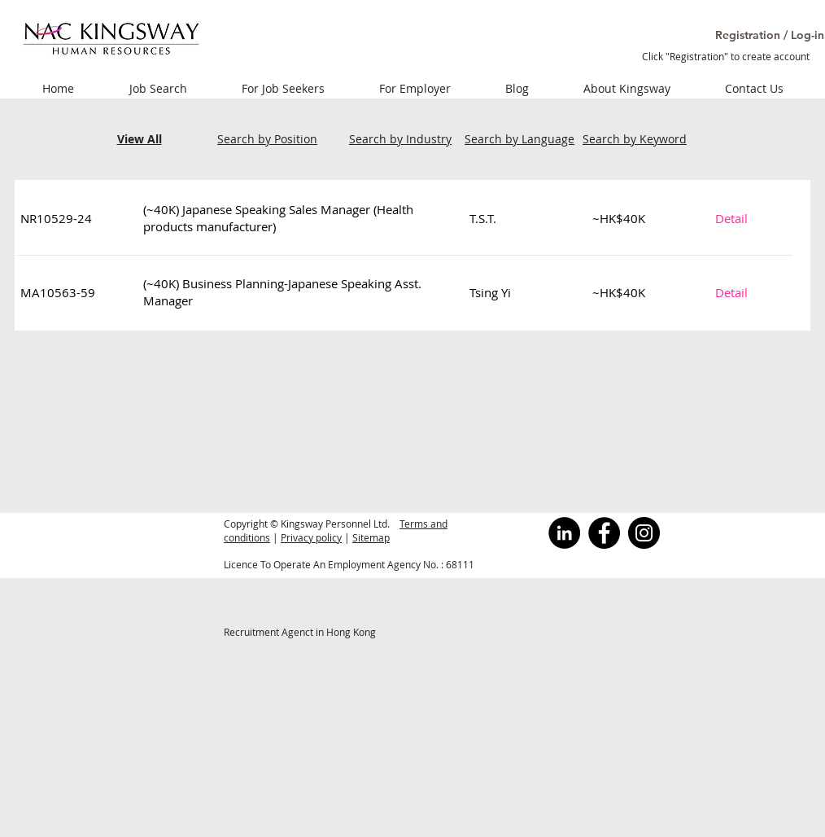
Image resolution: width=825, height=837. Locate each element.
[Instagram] (644, 533)
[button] (751, 35)
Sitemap (371, 537)
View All (139, 139)
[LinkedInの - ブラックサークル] (564, 533)
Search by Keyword (635, 139)
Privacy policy (311, 537)
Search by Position (267, 139)
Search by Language (519, 139)
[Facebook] (604, 533)
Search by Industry (400, 139)
